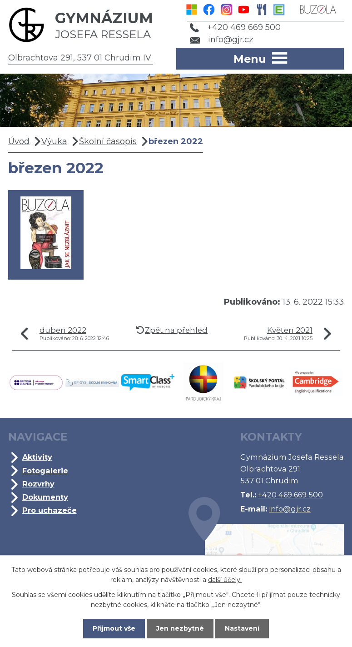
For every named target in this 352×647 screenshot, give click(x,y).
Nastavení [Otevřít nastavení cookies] (242, 628)
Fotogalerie (45, 470)
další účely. (225, 580)
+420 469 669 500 (235, 27)
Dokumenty (45, 497)
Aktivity (37, 456)
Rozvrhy (38, 483)
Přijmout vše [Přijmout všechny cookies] (114, 628)
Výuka (54, 141)
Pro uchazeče (49, 510)
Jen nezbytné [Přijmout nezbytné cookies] (180, 628)
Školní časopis (108, 141)
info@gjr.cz (222, 40)
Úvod (19, 141)
